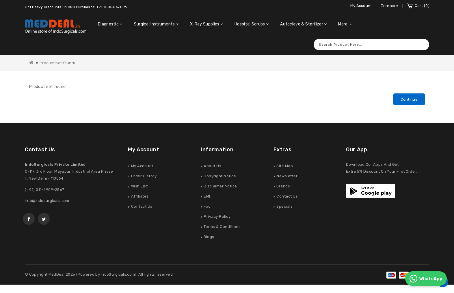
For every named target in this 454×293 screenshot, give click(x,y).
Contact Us (141, 206)
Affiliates (140, 196)
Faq (207, 206)
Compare (389, 5)
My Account (142, 166)
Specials (284, 206)
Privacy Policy (217, 217)
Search (422, 44)
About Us (212, 166)
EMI (207, 196)
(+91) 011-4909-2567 (44, 190)
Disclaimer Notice (220, 186)
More (342, 24)
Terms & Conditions (222, 227)
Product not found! (57, 63)
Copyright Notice (220, 176)
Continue (409, 99)
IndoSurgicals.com (118, 274)
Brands (283, 186)
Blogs (209, 237)
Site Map (284, 166)
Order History (144, 176)
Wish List (139, 186)
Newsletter (286, 176)
